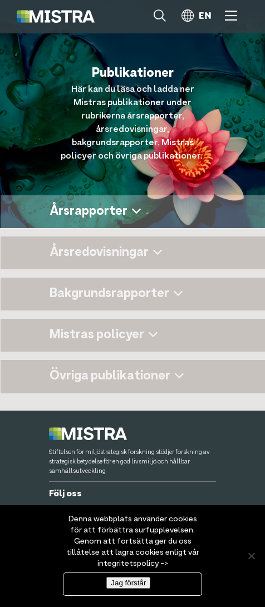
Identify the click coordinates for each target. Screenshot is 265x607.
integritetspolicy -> (132, 563)
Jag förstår (128, 583)
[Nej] (251, 555)
